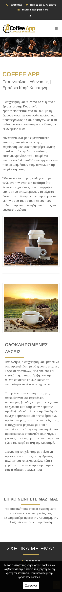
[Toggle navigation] (56, 28)
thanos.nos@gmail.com (35, 9)
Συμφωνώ (31, 585)
